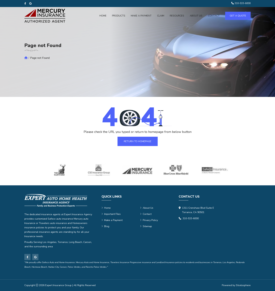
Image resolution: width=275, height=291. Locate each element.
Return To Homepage (137, 141)
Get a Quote (238, 15)
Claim (160, 15)
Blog (105, 226)
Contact (146, 214)
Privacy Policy (149, 220)
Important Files (111, 214)
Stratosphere (243, 285)
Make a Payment (141, 15)
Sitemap (146, 226)
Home (102, 15)
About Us (146, 208)
